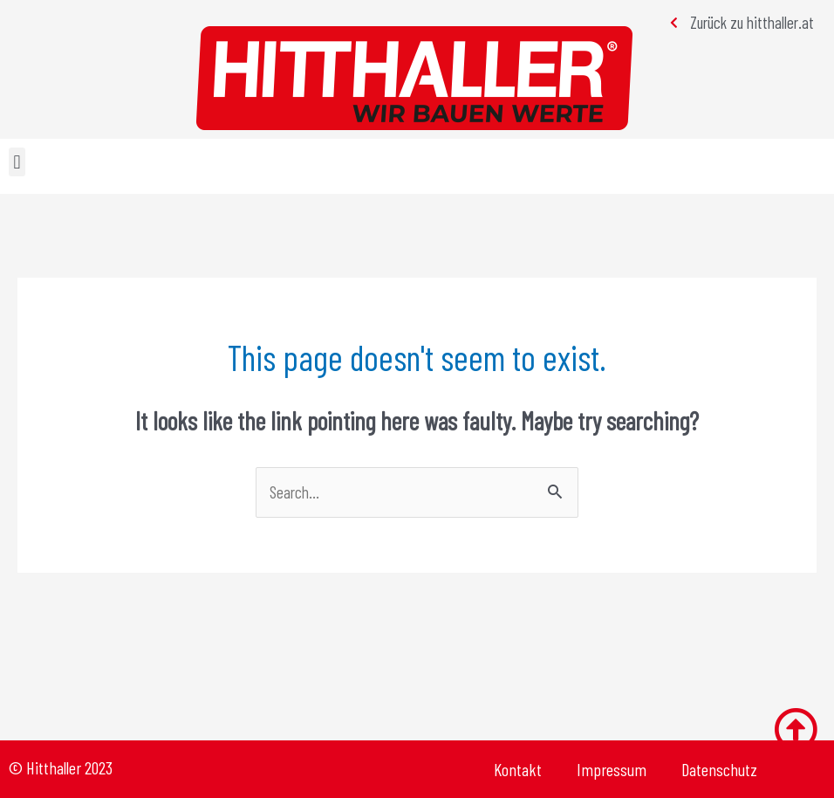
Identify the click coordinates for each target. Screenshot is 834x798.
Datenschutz (719, 769)
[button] (17, 162)
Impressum (611, 769)
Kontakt (518, 769)
